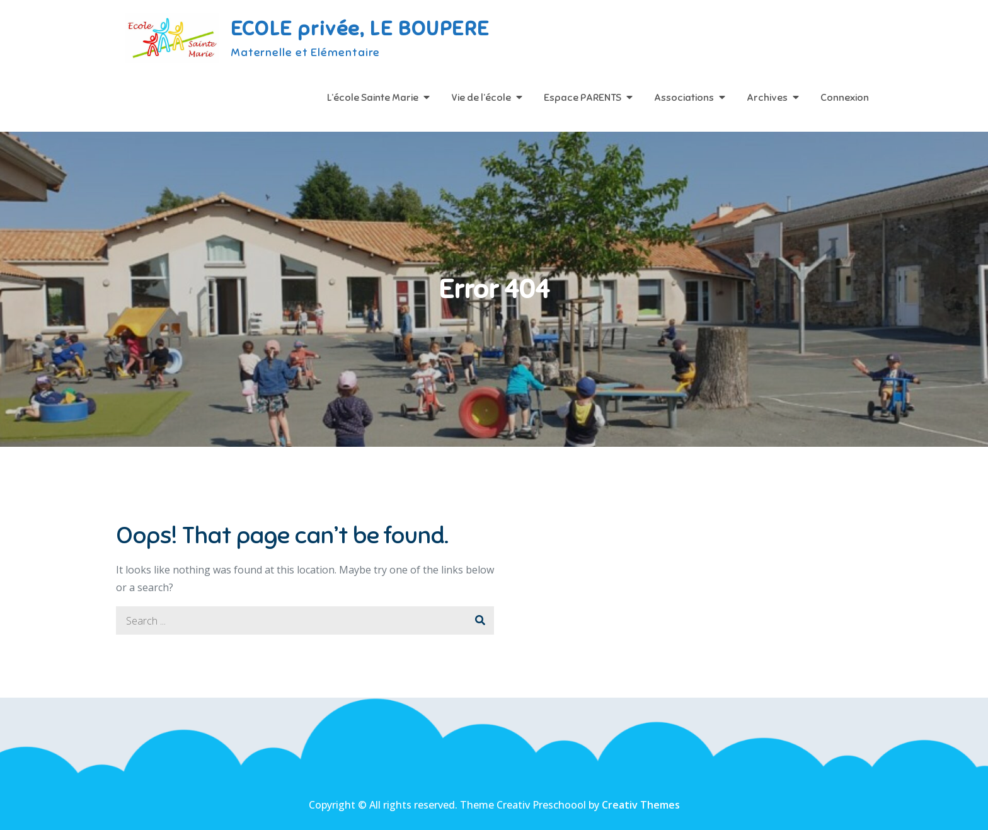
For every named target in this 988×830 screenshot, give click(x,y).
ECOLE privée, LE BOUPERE (360, 28)
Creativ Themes (641, 805)
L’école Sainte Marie (372, 97)
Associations (684, 97)
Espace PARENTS (582, 97)
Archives (767, 97)
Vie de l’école (481, 97)
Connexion (844, 97)
